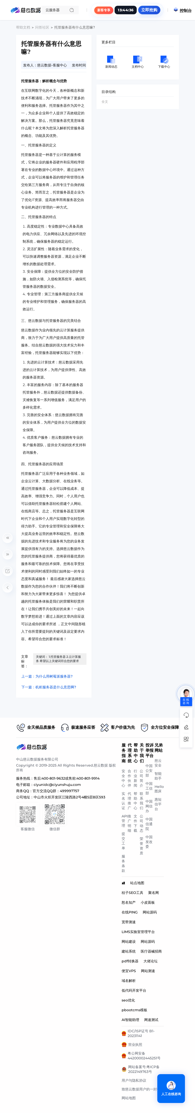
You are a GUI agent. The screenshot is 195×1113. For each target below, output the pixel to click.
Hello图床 (159, 788)
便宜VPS (129, 971)
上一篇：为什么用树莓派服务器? (47, 676)
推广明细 (129, 823)
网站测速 (148, 971)
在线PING (130, 912)
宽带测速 (129, 922)
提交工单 (123, 840)
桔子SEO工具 (132, 892)
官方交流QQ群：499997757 (56, 791)
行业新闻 (135, 778)
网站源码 (150, 912)
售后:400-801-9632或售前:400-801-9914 (67, 778)
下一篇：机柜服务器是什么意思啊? (48, 687)
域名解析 (129, 980)
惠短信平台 (158, 804)
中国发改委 (149, 842)
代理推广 (129, 800)
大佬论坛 (150, 961)
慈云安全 (158, 763)
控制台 (182, 10)
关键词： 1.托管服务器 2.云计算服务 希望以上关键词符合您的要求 (58, 659)
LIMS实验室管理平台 (138, 932)
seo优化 (128, 1000)
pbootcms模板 (134, 1010)
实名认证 (123, 800)
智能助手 (158, 776)
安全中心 (123, 778)
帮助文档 (23, 27)
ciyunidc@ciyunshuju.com (57, 784)
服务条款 (123, 863)
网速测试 (151, 1019)
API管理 (125, 821)
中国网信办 (149, 806)
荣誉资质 (141, 846)
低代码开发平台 (134, 990)
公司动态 (141, 823)
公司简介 (141, 778)
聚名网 (153, 892)
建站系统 (129, 951)
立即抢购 (149, 10)
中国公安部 (149, 771)
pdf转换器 (130, 961)
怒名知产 (129, 902)
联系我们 (141, 800)
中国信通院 (149, 824)
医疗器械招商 (151, 951)
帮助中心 (135, 800)
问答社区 (42, 27)
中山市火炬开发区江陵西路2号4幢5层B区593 (69, 797)
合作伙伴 (129, 778)
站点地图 (137, 883)
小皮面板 (148, 902)
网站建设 (129, 941)
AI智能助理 (130, 1019)
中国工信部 (149, 788)
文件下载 (135, 823)
